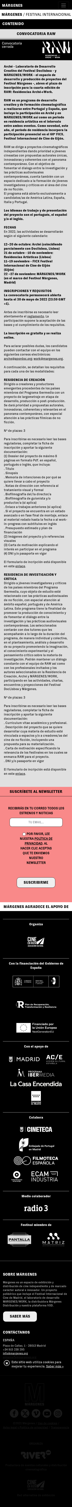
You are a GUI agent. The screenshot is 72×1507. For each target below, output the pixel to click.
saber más (20, 1316)
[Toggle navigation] (63, 5)
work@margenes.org (48, 359)
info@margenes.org (15, 1353)
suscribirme (36, 882)
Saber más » (55, 1366)
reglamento (35, 316)
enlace (20, 566)
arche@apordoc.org (18, 359)
